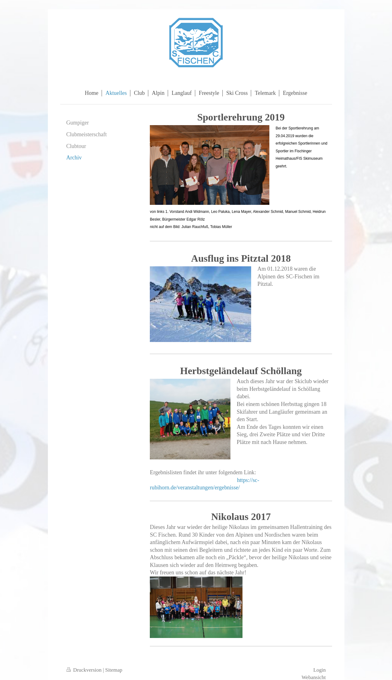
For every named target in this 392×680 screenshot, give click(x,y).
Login (319, 670)
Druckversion (84, 670)
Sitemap (113, 670)
